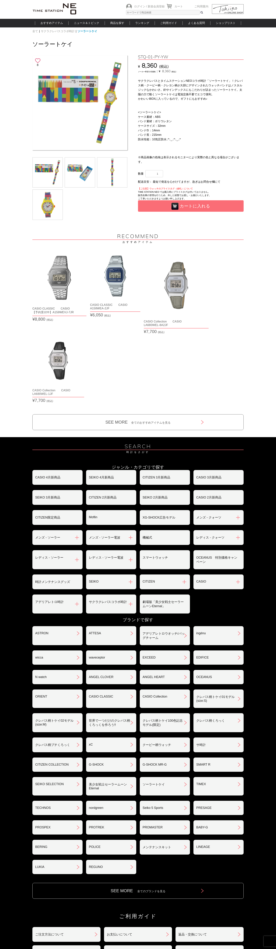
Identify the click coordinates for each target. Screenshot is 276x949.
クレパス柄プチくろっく (52, 660)
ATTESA (95, 549)
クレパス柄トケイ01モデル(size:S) (215, 614)
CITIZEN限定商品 (47, 433)
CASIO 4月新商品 (47, 393)
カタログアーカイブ (192, 887)
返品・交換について (192, 850)
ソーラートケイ (87, 31)
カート (178, 6)
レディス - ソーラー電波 (106, 473)
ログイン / (140, 6)
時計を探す (138, 908)
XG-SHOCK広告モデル (159, 433)
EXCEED (149, 573)
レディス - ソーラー (49, 473)
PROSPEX (43, 743)
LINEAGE (203, 762)
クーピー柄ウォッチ (157, 660)
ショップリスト (226, 22)
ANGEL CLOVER (101, 593)
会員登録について (48, 868)
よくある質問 (196, 22)
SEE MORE (138, 337)
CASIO (201, 497)
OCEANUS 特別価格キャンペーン (216, 475)
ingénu (201, 549)
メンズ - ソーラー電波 (104, 453)
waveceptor (97, 573)
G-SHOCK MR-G (155, 680)
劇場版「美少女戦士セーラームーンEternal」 (163, 520)
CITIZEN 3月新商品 (156, 393)
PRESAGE (204, 723)
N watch (41, 593)
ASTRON (41, 549)
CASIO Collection (155, 612)
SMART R (203, 680)
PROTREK (96, 743)
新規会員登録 (156, 6)
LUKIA (39, 782)
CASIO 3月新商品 (208, 393)
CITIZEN (149, 497)
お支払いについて (119, 850)
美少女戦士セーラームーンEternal (108, 702)
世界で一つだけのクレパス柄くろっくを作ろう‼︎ (109, 638)
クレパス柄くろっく (210, 636)
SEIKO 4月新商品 (101, 393)
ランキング (142, 22)
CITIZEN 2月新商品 (103, 413)
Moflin (93, 433)
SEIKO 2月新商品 (155, 413)
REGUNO (96, 782)
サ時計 (201, 660)
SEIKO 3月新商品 (47, 413)
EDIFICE (202, 573)
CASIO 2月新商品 (208, 413)
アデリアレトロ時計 (49, 517)
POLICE (95, 762)
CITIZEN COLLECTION (52, 680)
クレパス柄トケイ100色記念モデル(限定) (163, 638)
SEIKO (94, 497)
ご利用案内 (201, 6)
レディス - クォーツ (210, 453)
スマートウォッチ (155, 473)
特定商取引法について (123, 868)
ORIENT (41, 612)
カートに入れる (190, 206)
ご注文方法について (49, 850)
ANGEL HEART (154, 593)
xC (91, 660)
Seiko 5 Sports (153, 723)
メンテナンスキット (157, 763)
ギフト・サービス (119, 887)
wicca (39, 573)
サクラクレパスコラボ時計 (58, 31)
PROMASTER (153, 743)
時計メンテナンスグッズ (52, 497)
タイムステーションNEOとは (218, 908)
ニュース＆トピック (86, 22)
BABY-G (202, 743)
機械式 (147, 453)
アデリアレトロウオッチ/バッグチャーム (164, 551)
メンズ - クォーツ (208, 433)
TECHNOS (43, 723)
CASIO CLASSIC (101, 612)
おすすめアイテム (51, 22)
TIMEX (201, 700)
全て (35, 31)
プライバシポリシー (192, 868)
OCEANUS (204, 593)
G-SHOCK (96, 680)
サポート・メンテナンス (52, 887)
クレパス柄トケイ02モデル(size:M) (54, 638)
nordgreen (96, 723)
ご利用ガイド (168, 22)
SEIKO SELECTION (49, 700)
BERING (41, 762)
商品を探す (117, 22)
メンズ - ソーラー (47, 453)
